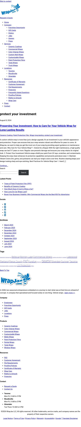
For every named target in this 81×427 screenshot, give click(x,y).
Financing (12, 90)
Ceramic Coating (6, 135)
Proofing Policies (14, 95)
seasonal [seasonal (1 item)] (39, 262)
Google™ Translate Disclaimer (67, 418)
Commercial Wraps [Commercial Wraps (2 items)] (42, 257)
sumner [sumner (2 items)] (65, 261)
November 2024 (10, 233)
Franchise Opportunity (16, 28)
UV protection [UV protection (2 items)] (24, 265)
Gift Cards (12, 30)
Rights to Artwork (14, 98)
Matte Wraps (9, 337)
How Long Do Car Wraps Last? (15, 192)
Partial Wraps (9, 342)
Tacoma (11, 71)
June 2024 (8, 247)
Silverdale (12, 76)
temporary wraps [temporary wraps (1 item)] (4, 266)
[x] (5, 215)
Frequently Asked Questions (18, 93)
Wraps (32, 135)
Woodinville (12, 74)
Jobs (10, 36)
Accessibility (49, 418)
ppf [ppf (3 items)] (25, 261)
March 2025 (8, 225)
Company (7, 25)
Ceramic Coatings (15, 47)
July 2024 (8, 244)
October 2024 (9, 236)
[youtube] (5, 210)
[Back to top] (4, 270)
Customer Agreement (16, 84)
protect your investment (53, 135)
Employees (8, 303)
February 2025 (9, 228)
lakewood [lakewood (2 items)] (72, 257)
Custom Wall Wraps (15, 55)
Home (6, 22)
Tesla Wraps (13, 63)
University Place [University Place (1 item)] (13, 266)
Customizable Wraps (16, 57)
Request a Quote (10, 386)
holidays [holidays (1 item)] (64, 257)
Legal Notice (8, 418)
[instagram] (5, 204)
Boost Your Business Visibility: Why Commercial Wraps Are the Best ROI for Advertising (36, 194)
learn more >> (70, 293)
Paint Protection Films (16, 60)
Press (10, 41)
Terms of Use (19, 418)
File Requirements (15, 87)
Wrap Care (12, 101)
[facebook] (5, 207)
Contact (7, 106)
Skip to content (5, 1)
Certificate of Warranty (16, 82)
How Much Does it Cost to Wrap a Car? (18, 189)
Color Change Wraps (16, 52)
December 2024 (10, 230)
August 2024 (9, 241)
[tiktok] (5, 213)
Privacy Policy (30, 418)
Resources (8, 79)
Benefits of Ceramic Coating (14, 186)
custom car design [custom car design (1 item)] (57, 257)
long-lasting (39, 135)
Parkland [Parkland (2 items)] (4, 261)
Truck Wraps (13, 65)
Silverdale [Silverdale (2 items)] (56, 261)
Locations (8, 68)
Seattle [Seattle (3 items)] (46, 261)
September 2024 (10, 239)
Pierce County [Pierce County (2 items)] (16, 261)
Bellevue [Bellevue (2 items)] (16, 257)
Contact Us (8, 389)
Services (7, 44)
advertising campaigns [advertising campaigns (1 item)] (5, 257)
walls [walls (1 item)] (32, 266)
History (11, 33)
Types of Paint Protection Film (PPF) (18, 184)
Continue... (4, 166)
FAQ (5, 358)
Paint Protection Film (21, 135)
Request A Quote (6, 18)
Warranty (40, 418)
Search (2, 168)
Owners (11, 38)
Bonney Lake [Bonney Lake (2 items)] (26, 257)
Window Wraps (9, 348)
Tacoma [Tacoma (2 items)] (73, 261)
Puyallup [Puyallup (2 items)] (32, 261)
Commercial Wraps (15, 49)
